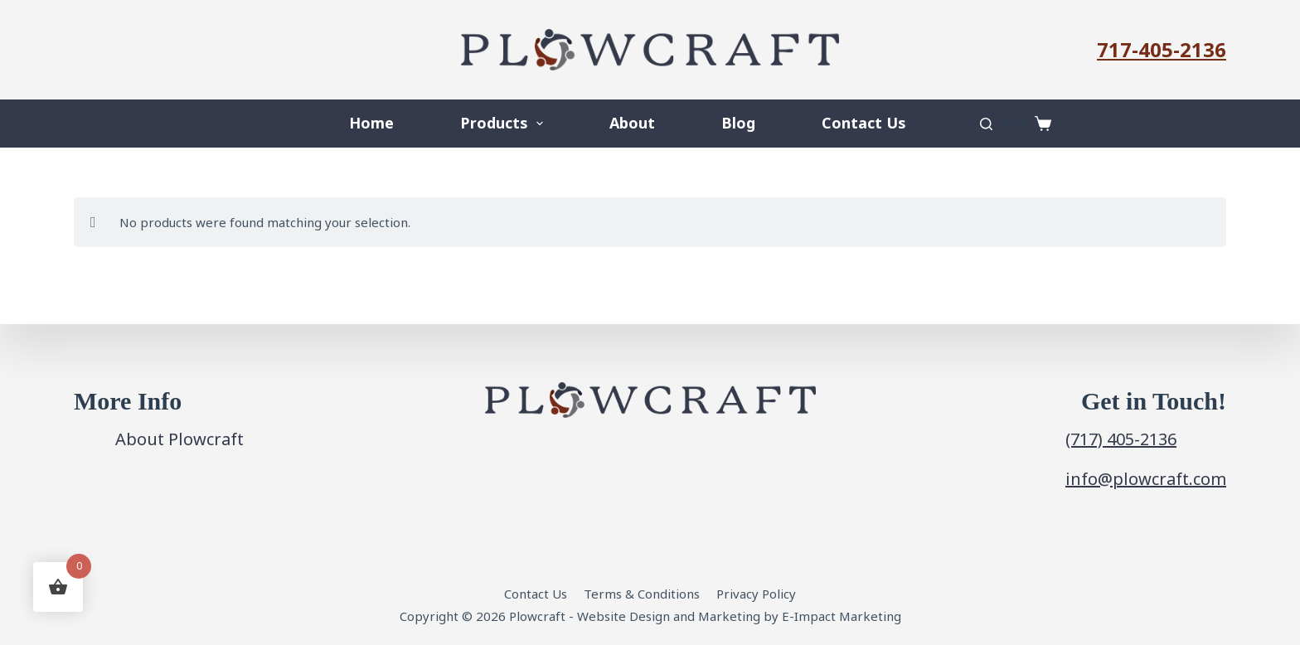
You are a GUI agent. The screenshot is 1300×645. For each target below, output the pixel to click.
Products (505, 123)
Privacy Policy (756, 593)
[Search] (986, 124)
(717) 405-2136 (1120, 439)
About (632, 123)
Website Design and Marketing (668, 616)
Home (371, 123)
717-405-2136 (1161, 49)
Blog (738, 123)
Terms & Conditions (642, 593)
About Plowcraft (179, 439)
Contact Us (863, 123)
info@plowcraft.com (1145, 479)
